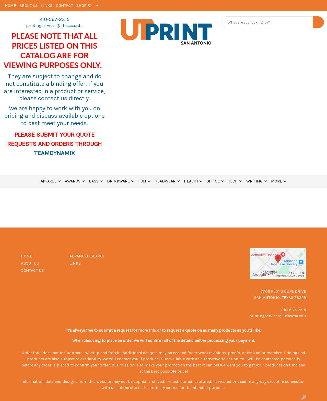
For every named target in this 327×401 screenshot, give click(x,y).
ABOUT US (29, 5)
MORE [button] (276, 181)
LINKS (46, 5)
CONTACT (64, 5)
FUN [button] (142, 181)
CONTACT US (32, 270)
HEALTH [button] (191, 181)
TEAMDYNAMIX (54, 153)
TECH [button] (233, 181)
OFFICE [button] (213, 181)
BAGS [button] (94, 181)
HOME (10, 5)
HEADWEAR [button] (165, 181)
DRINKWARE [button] (118, 181)
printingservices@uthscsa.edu (54, 25)
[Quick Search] (267, 22)
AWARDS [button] (72, 181)
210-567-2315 (54, 19)
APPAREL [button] (48, 181)
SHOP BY (84, 5)
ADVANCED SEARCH (87, 256)
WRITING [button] (254, 181)
